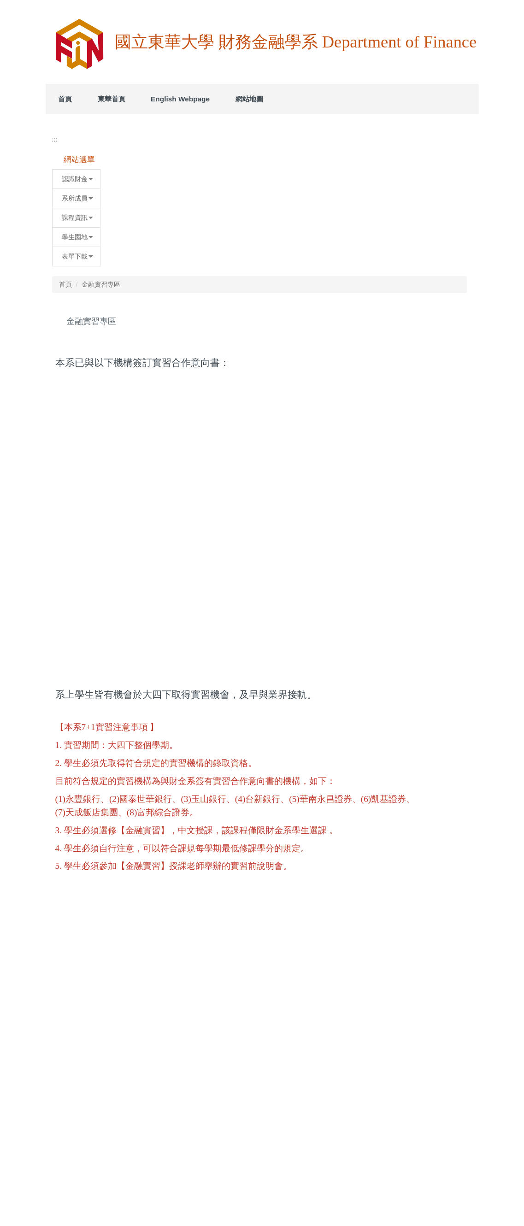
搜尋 (465, 24)
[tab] (301, 228)
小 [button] (428, 321)
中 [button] (446, 321)
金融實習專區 (231, 256)
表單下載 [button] (112, 374)
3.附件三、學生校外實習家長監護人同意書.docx (256, 1039)
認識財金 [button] (112, 297)
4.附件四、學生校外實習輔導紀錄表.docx (247, 1056)
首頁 (98, 99)
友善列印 (199, 1119)
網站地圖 (281, 99)
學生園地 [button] (112, 355)
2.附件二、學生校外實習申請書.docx (240, 1022)
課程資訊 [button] (112, 336)
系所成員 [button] (112, 316)
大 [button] (464, 321)
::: (61, 99)
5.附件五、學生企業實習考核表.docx (240, 1072)
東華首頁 (144, 99)
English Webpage (212, 99)
